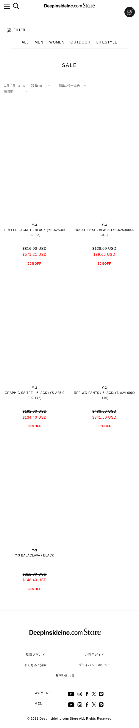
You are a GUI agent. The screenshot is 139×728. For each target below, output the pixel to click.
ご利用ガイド (94, 654)
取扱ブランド (35, 654)
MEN (39, 42)
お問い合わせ (65, 675)
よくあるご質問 (35, 665)
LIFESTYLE (107, 42)
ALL (25, 42)
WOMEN (57, 42)
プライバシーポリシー (95, 665)
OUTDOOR (80, 42)
